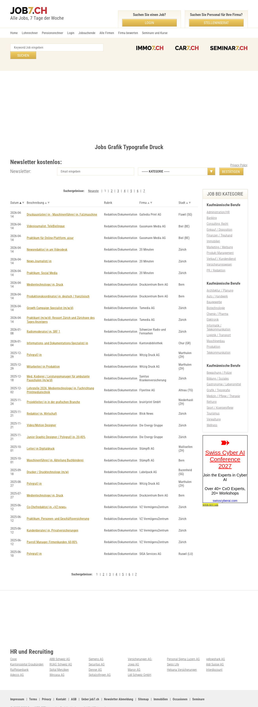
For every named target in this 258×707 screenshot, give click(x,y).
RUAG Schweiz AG (61, 656)
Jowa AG (133, 656)
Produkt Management (220, 244)
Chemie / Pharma (217, 305)
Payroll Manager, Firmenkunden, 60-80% (52, 534)
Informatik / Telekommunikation (218, 318)
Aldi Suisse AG (215, 656)
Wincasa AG (57, 666)
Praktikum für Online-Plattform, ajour (50, 230)
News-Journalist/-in (39, 253)
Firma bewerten (128, 33)
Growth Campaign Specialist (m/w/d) (50, 300)
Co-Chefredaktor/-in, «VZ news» (46, 499)
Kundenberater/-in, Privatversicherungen (52, 522)
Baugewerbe (214, 293)
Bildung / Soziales (218, 369)
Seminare (198, 690)
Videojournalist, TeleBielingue (46, 218)
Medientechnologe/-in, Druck (45, 277)
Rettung (212, 392)
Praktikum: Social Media (42, 265)
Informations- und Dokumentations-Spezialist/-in (57, 335)
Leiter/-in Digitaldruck (40, 440)
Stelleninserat (216, 23)
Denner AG (95, 661)
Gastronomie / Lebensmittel (224, 374)
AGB (73, 690)
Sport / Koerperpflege (220, 397)
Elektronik (213, 310)
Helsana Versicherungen (182, 661)
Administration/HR (218, 204)
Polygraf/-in (34, 347)
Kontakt (61, 690)
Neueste (93, 183)
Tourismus (213, 403)
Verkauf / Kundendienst (221, 250)
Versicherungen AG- (140, 651)
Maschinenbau (216, 331)
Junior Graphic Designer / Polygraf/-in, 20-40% (56, 429)
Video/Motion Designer (41, 417)
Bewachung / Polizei (219, 363)
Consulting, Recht (217, 216)
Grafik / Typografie (218, 380)
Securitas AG (97, 656)
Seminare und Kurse (155, 33)
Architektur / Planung (220, 282)
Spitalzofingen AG (100, 666)
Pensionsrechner (52, 33)
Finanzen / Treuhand (219, 227)
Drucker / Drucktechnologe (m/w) (48, 464)
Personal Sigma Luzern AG (183, 651)
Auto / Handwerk (217, 288)
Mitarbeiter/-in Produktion (43, 359)
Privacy (46, 690)
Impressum (17, 690)
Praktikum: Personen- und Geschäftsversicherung (58, 510)
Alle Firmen (107, 33)
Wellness (212, 415)
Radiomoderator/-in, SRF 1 (43, 324)
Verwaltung (214, 409)
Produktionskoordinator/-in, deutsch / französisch (58, 288)
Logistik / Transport (219, 326)
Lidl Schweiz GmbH (139, 666)
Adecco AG (17, 666)
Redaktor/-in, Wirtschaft (42, 405)
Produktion (213, 337)
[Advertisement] (129, 98)
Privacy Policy (238, 157)
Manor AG (134, 661)
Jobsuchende (86, 33)
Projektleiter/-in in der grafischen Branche (53, 394)
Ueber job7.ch (90, 690)
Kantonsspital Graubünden (26, 656)
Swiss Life (173, 656)
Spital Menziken (59, 661)
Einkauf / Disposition (219, 221)
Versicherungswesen (219, 256)
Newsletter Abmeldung (118, 690)
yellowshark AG (215, 651)
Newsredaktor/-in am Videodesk (47, 242)
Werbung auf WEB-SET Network (89, 699)
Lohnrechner (30, 33)
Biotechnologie (216, 299)
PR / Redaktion (216, 262)
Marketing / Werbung (220, 239)
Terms (33, 690)
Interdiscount (214, 661)
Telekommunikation (218, 343)
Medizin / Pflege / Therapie (223, 386)
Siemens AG (96, 651)
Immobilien (213, 233)
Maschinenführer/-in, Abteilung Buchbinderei (55, 452)
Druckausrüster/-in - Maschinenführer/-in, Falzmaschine (62, 207)
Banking (212, 210)
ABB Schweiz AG (60, 651)
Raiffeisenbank (19, 661)
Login (70, 33)
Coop (13, 651)
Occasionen (180, 690)
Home (14, 33)
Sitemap (143, 690)
